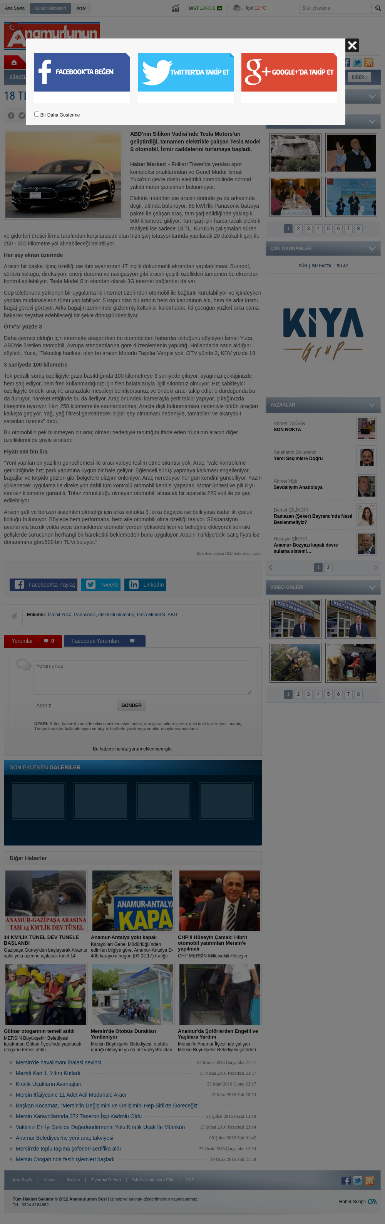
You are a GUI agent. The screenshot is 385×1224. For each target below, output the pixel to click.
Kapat (352, 45)
